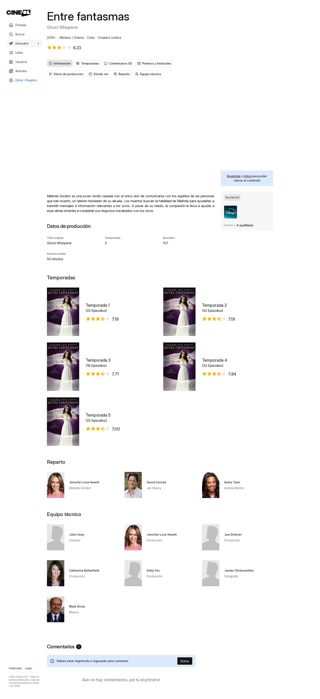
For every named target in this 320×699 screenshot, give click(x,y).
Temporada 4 (214, 360)
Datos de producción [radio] (66, 74)
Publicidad (15, 668)
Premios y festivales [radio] (154, 63)
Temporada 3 (98, 360)
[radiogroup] (160, 63)
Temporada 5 (98, 415)
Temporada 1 (98, 305)
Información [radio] (60, 63)
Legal (28, 668)
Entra (247, 176)
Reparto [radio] (122, 74)
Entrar (185, 661)
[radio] (232, 197)
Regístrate (234, 176)
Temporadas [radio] (87, 63)
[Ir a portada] (18, 13)
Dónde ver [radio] (98, 74)
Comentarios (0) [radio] (118, 63)
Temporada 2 (214, 305)
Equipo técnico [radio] (148, 74)
